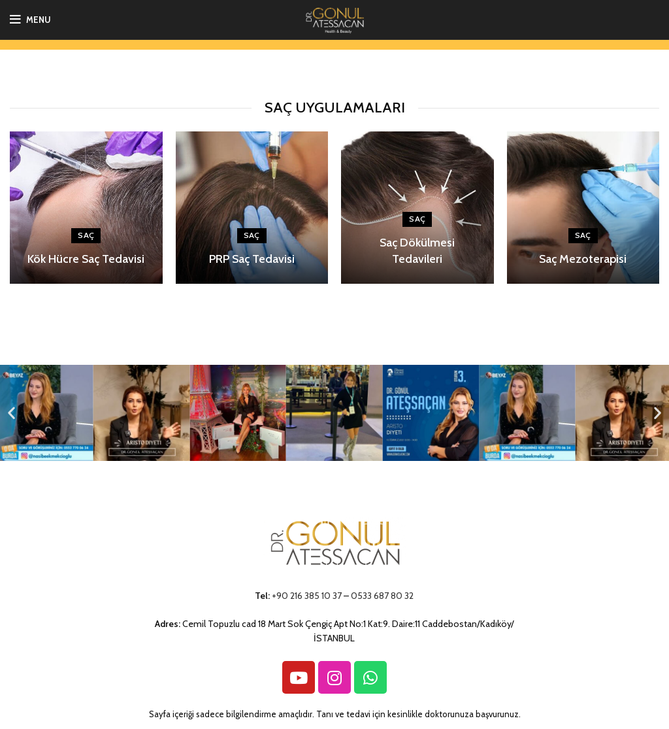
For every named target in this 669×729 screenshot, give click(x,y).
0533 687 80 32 (382, 596)
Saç (86, 235)
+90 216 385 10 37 (307, 596)
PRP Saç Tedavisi (252, 259)
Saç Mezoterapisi (583, 259)
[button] (11, 413)
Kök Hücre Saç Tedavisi (85, 259)
